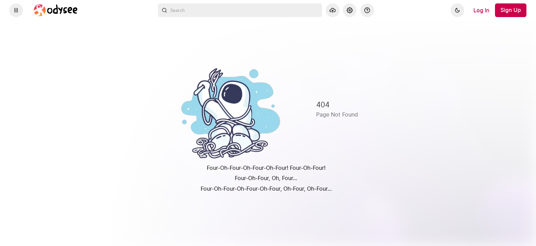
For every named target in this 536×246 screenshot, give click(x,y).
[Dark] (457, 10)
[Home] (55, 10)
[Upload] (332, 10)
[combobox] (240, 10)
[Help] (367, 10)
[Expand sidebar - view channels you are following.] (16, 10)
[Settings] (350, 10)
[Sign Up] (510, 10)
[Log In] (481, 10)
